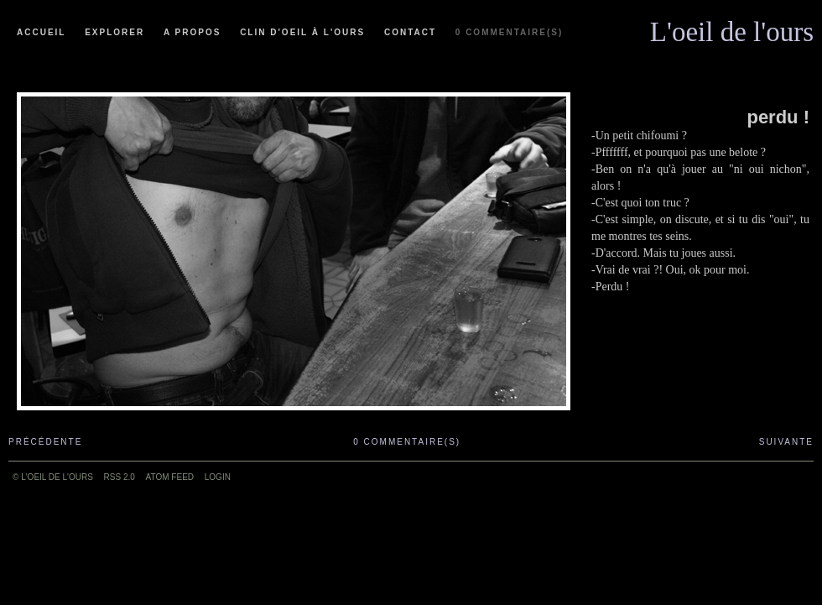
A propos (192, 32)
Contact (410, 32)
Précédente (45, 441)
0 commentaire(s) (509, 32)
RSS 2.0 (119, 477)
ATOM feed (170, 477)
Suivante (786, 441)
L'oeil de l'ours (732, 28)
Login (218, 477)
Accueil (41, 32)
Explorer (114, 32)
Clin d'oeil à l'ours (302, 32)
